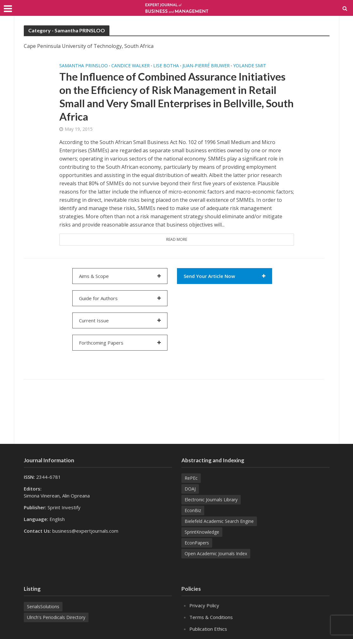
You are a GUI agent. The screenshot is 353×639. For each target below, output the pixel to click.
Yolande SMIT (249, 66)
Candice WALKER (130, 66)
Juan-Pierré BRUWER (206, 66)
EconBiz (193, 510)
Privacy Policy (204, 605)
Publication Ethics (208, 629)
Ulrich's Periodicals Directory (56, 617)
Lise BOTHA (166, 66)
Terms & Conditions (211, 617)
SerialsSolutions (43, 606)
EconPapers (197, 543)
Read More (176, 239)
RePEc (191, 478)
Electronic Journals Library (211, 500)
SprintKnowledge (202, 532)
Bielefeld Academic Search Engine (219, 521)
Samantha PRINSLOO (83, 66)
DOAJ (190, 489)
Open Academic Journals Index (216, 553)
